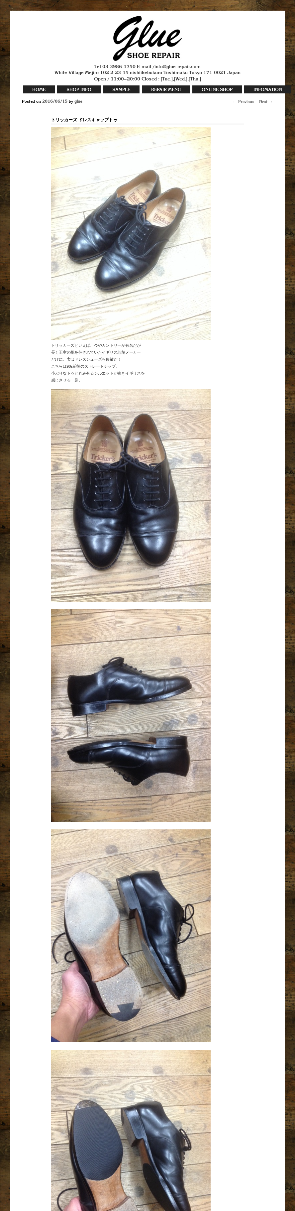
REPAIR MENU (166, 90)
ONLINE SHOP (217, 90)
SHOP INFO (78, 90)
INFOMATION (267, 90)
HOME (39, 90)
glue (78, 102)
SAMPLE (121, 90)
